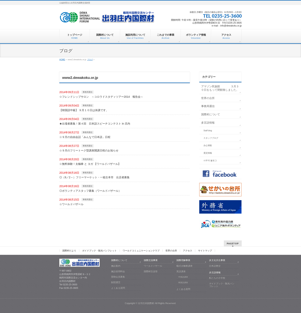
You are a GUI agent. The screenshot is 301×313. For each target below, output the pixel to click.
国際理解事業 (183, 260)
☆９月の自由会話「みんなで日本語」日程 (84, 137)
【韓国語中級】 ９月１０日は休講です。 (83, 110)
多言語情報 (208, 122)
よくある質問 (118, 288)
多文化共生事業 (217, 260)
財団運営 (115, 282)
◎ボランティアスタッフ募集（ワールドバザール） (90, 190)
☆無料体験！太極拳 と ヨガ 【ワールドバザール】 (90, 163)
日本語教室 (215, 265)
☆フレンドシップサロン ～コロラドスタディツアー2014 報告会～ (101, 96)
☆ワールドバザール (71, 204)
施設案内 (115, 265)
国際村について (210, 114)
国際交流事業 (151, 260)
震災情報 (207, 153)
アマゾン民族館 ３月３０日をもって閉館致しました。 (220, 88)
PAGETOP (233, 243)
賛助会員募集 (118, 276)
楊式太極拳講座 (184, 265)
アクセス (187, 250)
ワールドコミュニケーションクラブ (141, 250)
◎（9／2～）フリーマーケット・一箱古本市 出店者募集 (94, 177)
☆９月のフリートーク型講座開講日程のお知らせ (88, 150)
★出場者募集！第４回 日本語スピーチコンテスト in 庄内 (94, 123)
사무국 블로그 (210, 160)
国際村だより (69, 250)
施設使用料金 (118, 271)
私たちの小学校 (217, 278)
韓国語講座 (183, 282)
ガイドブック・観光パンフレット (99, 250)
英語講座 (181, 271)
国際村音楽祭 (151, 271)
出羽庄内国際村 (146, 303)
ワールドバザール (153, 265)
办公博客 (207, 145)
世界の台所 (208, 98)
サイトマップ (205, 250)
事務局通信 (87, 92)
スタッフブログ (210, 138)
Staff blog (207, 130)
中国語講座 (183, 277)
